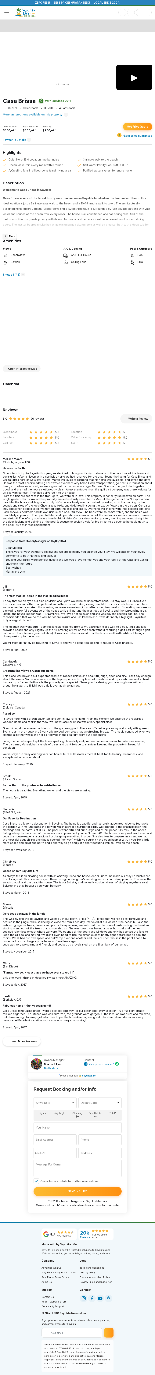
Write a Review (136, 418)
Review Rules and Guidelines (96, 1282)
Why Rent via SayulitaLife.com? (58, 1272)
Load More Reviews (22, 1041)
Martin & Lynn (53, 1064)
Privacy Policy (88, 1272)
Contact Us (47, 1296)
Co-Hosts (49, 1068)
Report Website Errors (54, 1301)
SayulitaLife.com (96, 1201)
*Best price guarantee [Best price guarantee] (134, 135)
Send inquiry (77, 1191)
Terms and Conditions (92, 1267)
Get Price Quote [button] (137, 126)
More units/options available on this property (35, 114)
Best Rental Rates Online (55, 1277)
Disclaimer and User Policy (95, 1277)
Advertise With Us (51, 1267)
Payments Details (17, 140)
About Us (46, 1282)
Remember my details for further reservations (69, 1181)
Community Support (52, 1306)
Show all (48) (11, 274)
